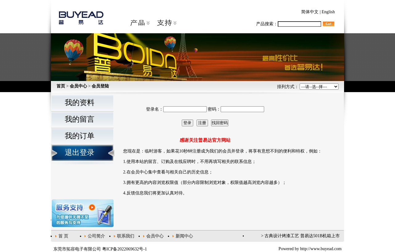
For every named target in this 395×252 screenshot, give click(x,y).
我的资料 (79, 103)
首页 (60, 86)
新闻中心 (184, 236)
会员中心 (78, 86)
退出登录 (79, 152)
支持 (166, 23)
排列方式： (308, 86)
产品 (140, 23)
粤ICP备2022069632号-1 (124, 249)
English (328, 12)
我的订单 (79, 136)
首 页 (63, 236)
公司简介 (96, 236)
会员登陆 (100, 86)
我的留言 (79, 119)
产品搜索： (288, 24)
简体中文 (309, 12)
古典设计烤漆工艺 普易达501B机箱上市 (302, 236)
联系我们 (125, 236)
